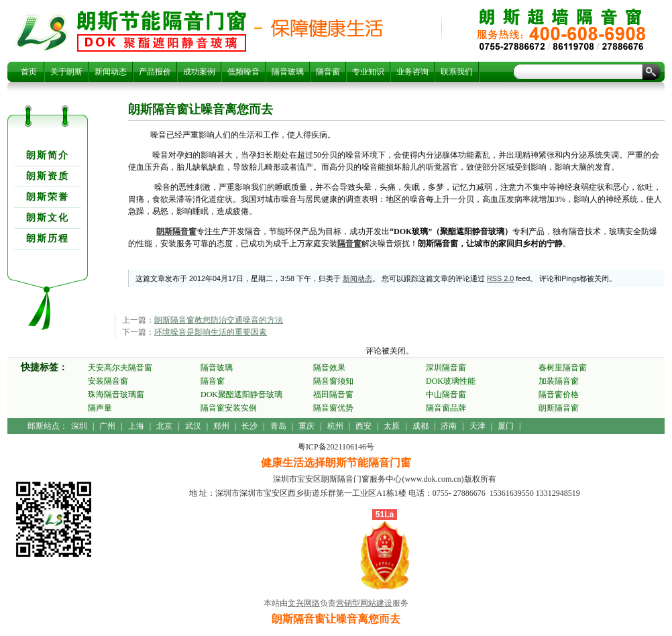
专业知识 (368, 71)
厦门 (506, 426)
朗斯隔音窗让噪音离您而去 (161, 31)
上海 (136, 426)
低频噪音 (243, 71)
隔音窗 (328, 71)
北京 (164, 426)
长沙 (249, 426)
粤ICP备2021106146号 (336, 447)
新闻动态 (111, 71)
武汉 (193, 426)
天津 (477, 426)
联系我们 (457, 71)
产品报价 (155, 71)
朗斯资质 (47, 176)
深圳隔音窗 (446, 367)
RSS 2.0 (500, 278)
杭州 (335, 426)
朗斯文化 (47, 218)
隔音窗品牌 (446, 408)
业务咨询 (412, 71)
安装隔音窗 (108, 381)
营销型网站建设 (364, 603)
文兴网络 (304, 603)
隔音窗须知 (333, 381)
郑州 (221, 426)
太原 (392, 426)
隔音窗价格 (559, 394)
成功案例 (199, 71)
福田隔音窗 (333, 394)
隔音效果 (329, 367)
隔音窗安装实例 (229, 408)
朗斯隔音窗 (176, 231)
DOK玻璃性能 (450, 381)
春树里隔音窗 (563, 367)
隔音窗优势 (333, 408)
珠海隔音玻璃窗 (116, 394)
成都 (420, 426)
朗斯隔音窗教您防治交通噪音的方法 (218, 320)
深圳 (79, 426)
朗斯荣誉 (47, 197)
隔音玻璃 (288, 71)
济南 (449, 426)
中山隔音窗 (446, 394)
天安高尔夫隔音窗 (120, 367)
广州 (107, 426)
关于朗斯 (66, 71)
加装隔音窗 (559, 381)
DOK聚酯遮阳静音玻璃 (241, 394)
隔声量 (100, 408)
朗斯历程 (47, 238)
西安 (363, 426)
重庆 (306, 426)
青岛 (278, 426)
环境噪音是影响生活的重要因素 (210, 332)
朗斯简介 (47, 155)
